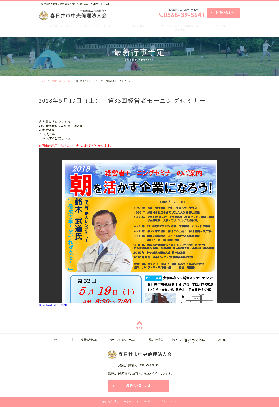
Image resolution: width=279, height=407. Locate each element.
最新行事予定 (139, 26)
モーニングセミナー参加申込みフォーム (180, 28)
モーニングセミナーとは (99, 26)
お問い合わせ (225, 12)
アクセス (220, 26)
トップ (42, 81)
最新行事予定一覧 (61, 81)
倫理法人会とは (58, 26)
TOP (56, 339)
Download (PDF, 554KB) (55, 305)
